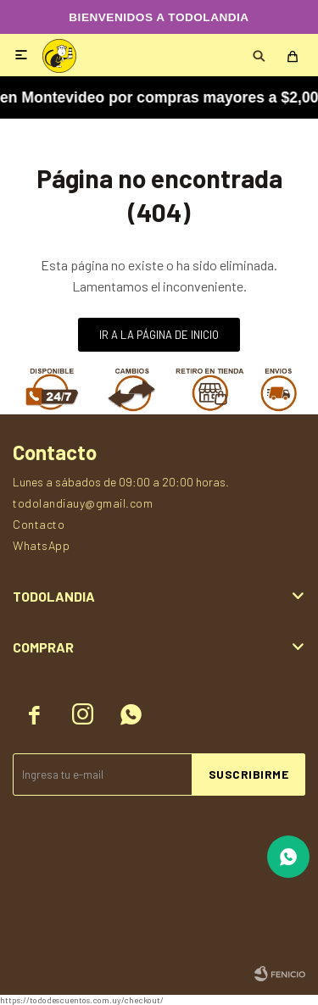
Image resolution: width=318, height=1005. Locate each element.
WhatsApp (41, 545)
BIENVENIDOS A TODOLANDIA (158, 17)
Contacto (38, 524)
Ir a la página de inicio (159, 334)
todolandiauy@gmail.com (83, 503)
